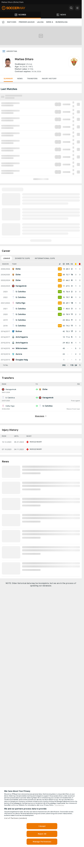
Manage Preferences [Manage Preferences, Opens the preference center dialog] (42, 842)
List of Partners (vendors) (15, 818)
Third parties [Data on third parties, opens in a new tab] (59, 805)
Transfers (32, 78)
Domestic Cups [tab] (22, 258)
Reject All (42, 834)
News (20, 78)
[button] (71, 8)
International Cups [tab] (45, 258)
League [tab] (6, 258)
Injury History (49, 78)
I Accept (42, 826)
